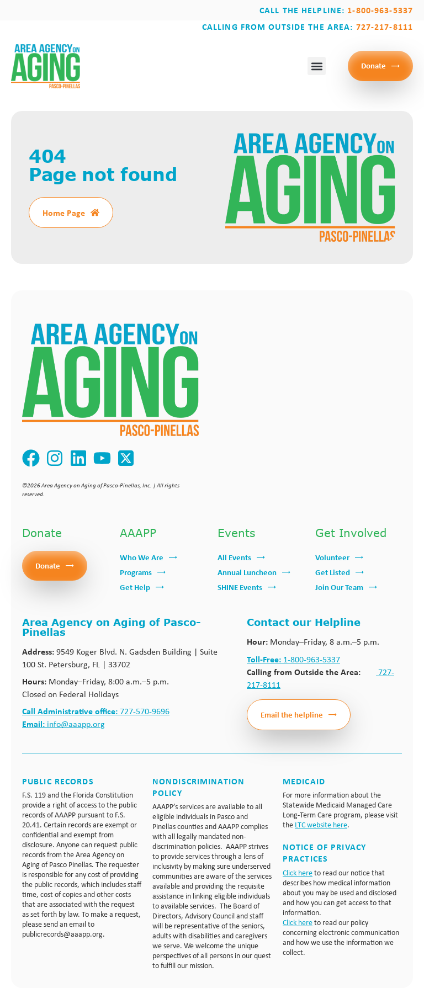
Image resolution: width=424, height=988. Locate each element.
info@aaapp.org (63, 724)
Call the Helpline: (336, 10)
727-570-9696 (95, 711)
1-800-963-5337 (293, 659)
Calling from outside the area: (307, 26)
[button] (317, 66)
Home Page (64, 212)
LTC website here (321, 825)
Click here (297, 873)
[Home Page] (95, 212)
